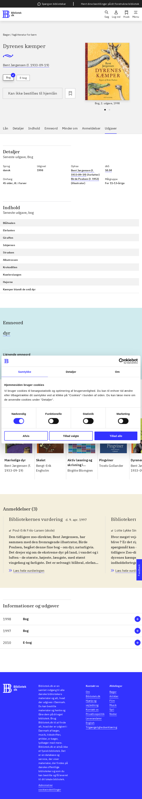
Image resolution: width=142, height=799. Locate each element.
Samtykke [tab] (24, 371)
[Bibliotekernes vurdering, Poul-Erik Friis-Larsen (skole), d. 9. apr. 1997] (28, 570)
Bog (10, 77)
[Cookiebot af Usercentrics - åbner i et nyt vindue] (121, 361)
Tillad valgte (71, 435)
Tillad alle (116, 435)
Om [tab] (117, 371)
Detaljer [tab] (71, 371)
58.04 (108, 170)
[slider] (107, 74)
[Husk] (126, 14)
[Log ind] (116, 14)
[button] (71, 619)
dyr (6, 333)
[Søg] (106, 14)
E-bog (23, 77)
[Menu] (135, 14)
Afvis (26, 435)
